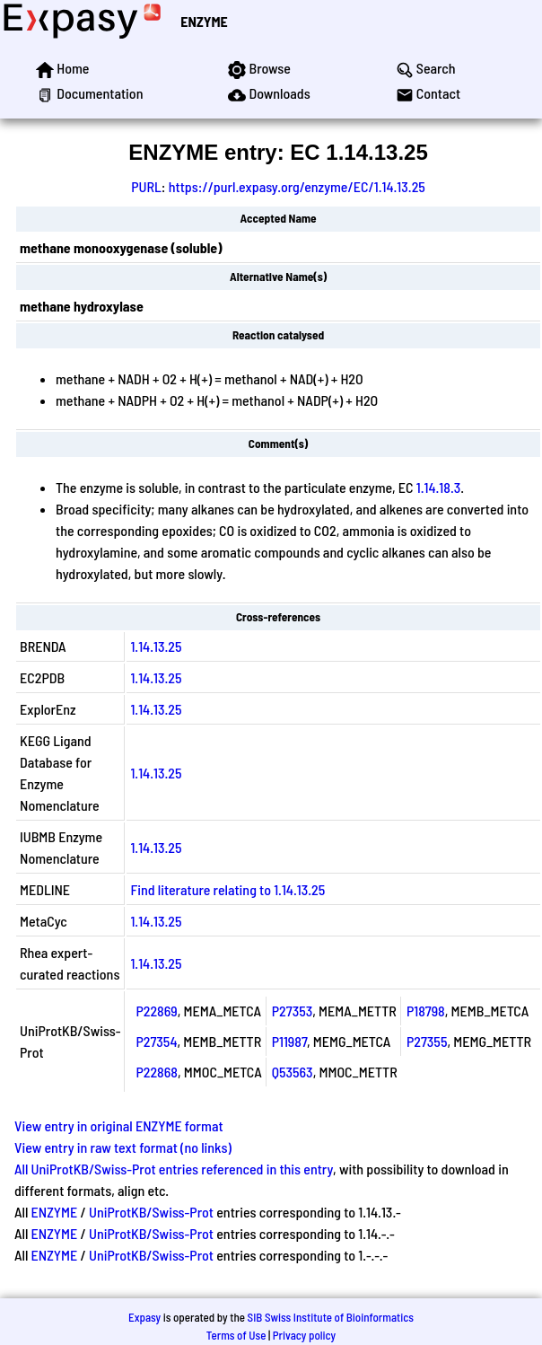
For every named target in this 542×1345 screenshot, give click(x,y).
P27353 (292, 1010)
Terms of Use (236, 1335)
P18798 (425, 1010)
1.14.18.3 (438, 487)
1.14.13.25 (155, 646)
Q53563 (292, 1071)
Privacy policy (304, 1335)
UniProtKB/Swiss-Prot (151, 1211)
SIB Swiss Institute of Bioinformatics (331, 1317)
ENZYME (203, 21)
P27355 (427, 1041)
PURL (146, 186)
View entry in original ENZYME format (118, 1125)
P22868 (157, 1071)
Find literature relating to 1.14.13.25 (227, 889)
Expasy (144, 1317)
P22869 (156, 1010)
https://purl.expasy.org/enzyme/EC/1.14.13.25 (297, 186)
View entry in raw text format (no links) (123, 1147)
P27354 (156, 1041)
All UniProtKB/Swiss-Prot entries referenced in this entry (173, 1168)
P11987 (289, 1041)
